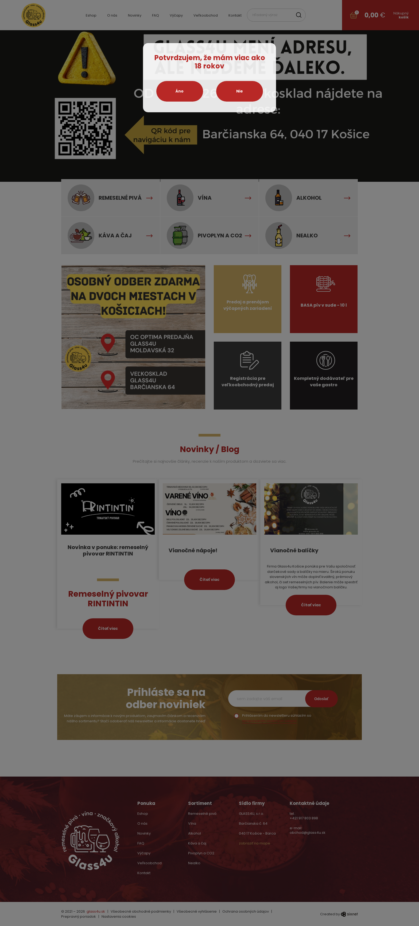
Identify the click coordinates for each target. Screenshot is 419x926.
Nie (239, 91)
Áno (180, 91)
